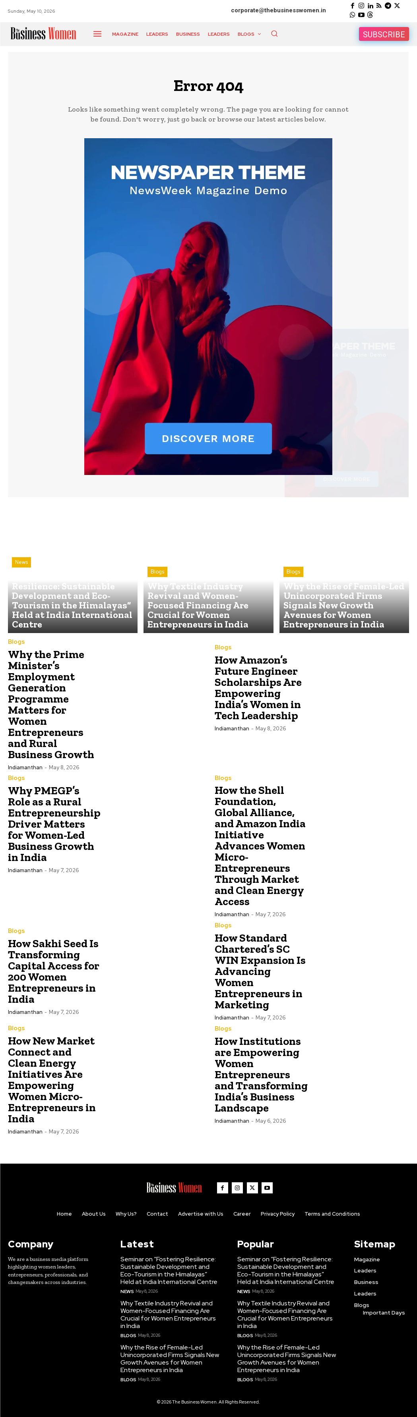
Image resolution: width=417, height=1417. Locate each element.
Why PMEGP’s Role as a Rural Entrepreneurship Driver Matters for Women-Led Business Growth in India (54, 827)
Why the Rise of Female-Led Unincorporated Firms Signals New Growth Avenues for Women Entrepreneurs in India (167, 1356)
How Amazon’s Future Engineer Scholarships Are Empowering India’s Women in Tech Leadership (258, 691)
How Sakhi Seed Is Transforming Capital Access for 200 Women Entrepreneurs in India (53, 974)
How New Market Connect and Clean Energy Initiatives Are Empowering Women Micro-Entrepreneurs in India (52, 1082)
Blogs (157, 595)
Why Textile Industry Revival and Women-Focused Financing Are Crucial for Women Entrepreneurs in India (168, 1314)
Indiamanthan (25, 771)
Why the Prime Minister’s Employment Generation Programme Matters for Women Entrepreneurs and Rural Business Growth (51, 707)
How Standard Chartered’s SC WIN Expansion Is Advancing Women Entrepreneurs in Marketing (260, 974)
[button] (274, 33)
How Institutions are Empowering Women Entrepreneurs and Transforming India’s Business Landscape (261, 1078)
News (21, 595)
